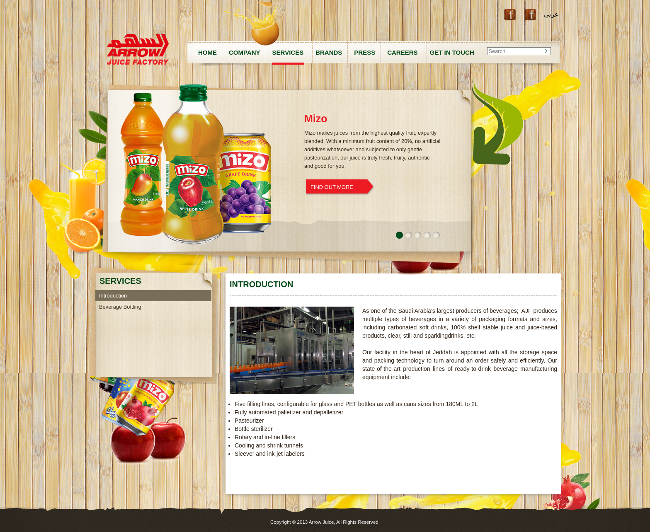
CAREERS (402, 52)
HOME (207, 52)
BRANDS (328, 52)
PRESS (364, 52)
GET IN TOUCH (452, 52)
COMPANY (244, 52)
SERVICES (288, 52)
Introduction (113, 296)
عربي (551, 14)
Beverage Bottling (120, 307)
